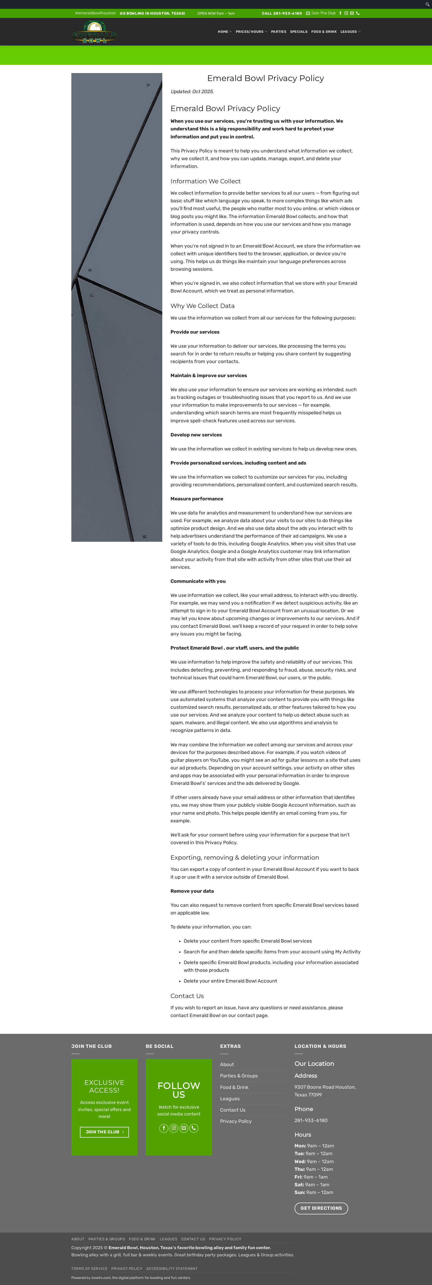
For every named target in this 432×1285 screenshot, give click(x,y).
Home (225, 31)
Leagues (351, 31)
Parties (278, 31)
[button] (321, 13)
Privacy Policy (236, 1121)
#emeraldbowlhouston (95, 13)
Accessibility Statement (172, 1269)
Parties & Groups (239, 1076)
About (227, 1064)
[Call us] (358, 13)
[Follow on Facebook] (340, 13)
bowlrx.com (100, 1278)
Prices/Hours (251, 31)
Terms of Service (89, 1269)
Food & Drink (324, 31)
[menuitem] (427, 4)
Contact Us (232, 1110)
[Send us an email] (352, 13)
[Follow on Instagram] (346, 13)
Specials (298, 31)
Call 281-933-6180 (282, 13)
